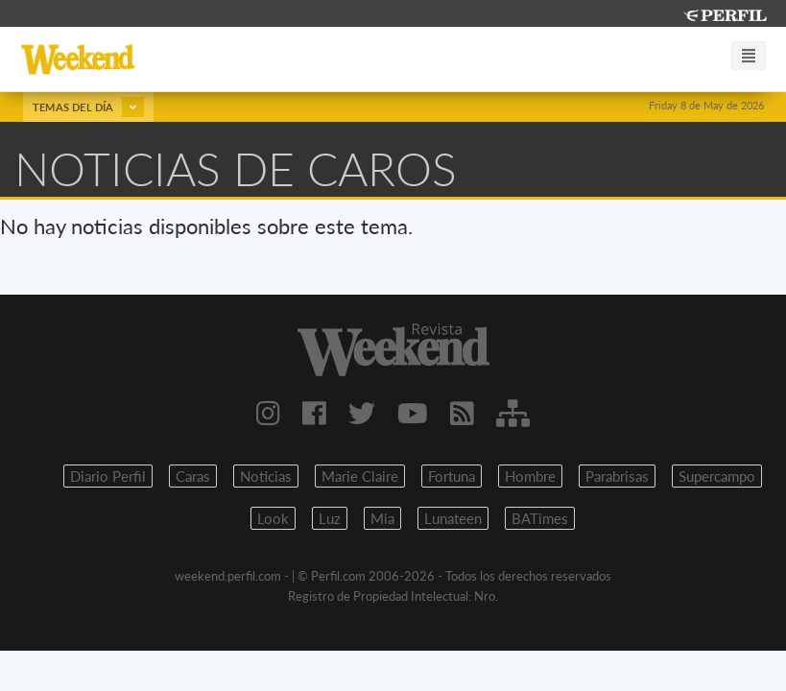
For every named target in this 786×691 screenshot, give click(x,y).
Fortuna (451, 476)
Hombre (530, 476)
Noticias (266, 476)
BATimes (540, 518)
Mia (382, 518)
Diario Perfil (108, 476)
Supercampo (717, 476)
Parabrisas (617, 476)
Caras (193, 476)
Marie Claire (360, 476)
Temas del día (88, 107)
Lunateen (453, 518)
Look (273, 518)
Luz (330, 518)
